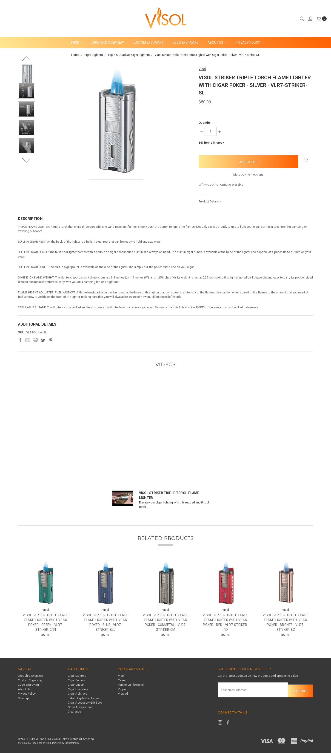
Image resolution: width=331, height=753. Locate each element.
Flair (48, 741)
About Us (217, 42)
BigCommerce (72, 741)
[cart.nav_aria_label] (321, 18)
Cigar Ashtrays (77, 693)
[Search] (301, 18)
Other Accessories (80, 707)
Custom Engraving (148, 42)
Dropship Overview (108, 42)
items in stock (211, 142)
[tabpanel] (46, 598)
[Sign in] (310, 18)
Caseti (122, 680)
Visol (121, 675)
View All (123, 693)
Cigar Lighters (77, 675)
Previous (27, 58)
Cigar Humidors (78, 689)
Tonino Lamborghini (131, 684)
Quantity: (205, 122)
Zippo (122, 689)
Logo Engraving (186, 42)
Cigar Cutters (76, 680)
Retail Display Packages (84, 698)
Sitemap (23, 698)
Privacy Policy (248, 42)
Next (27, 160)
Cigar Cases (76, 684)
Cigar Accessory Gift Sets (85, 702)
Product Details (210, 201)
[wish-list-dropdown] (305, 160)
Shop (77, 42)
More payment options (248, 174)
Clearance (74, 711)
